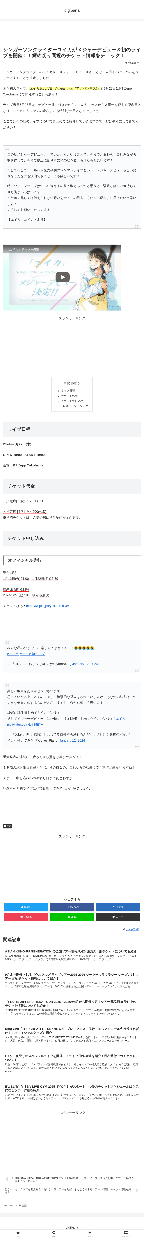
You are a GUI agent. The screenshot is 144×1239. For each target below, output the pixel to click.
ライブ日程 (67, 390)
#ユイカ (13, 655)
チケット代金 (69, 396)
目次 (66, 383)
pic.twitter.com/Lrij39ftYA (25, 725)
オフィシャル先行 (77, 406)
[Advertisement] (72, 32)
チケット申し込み (72, 401)
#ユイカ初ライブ (32, 655)
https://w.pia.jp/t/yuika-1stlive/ (47, 607)
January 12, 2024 (72, 741)
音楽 (7, 827)
